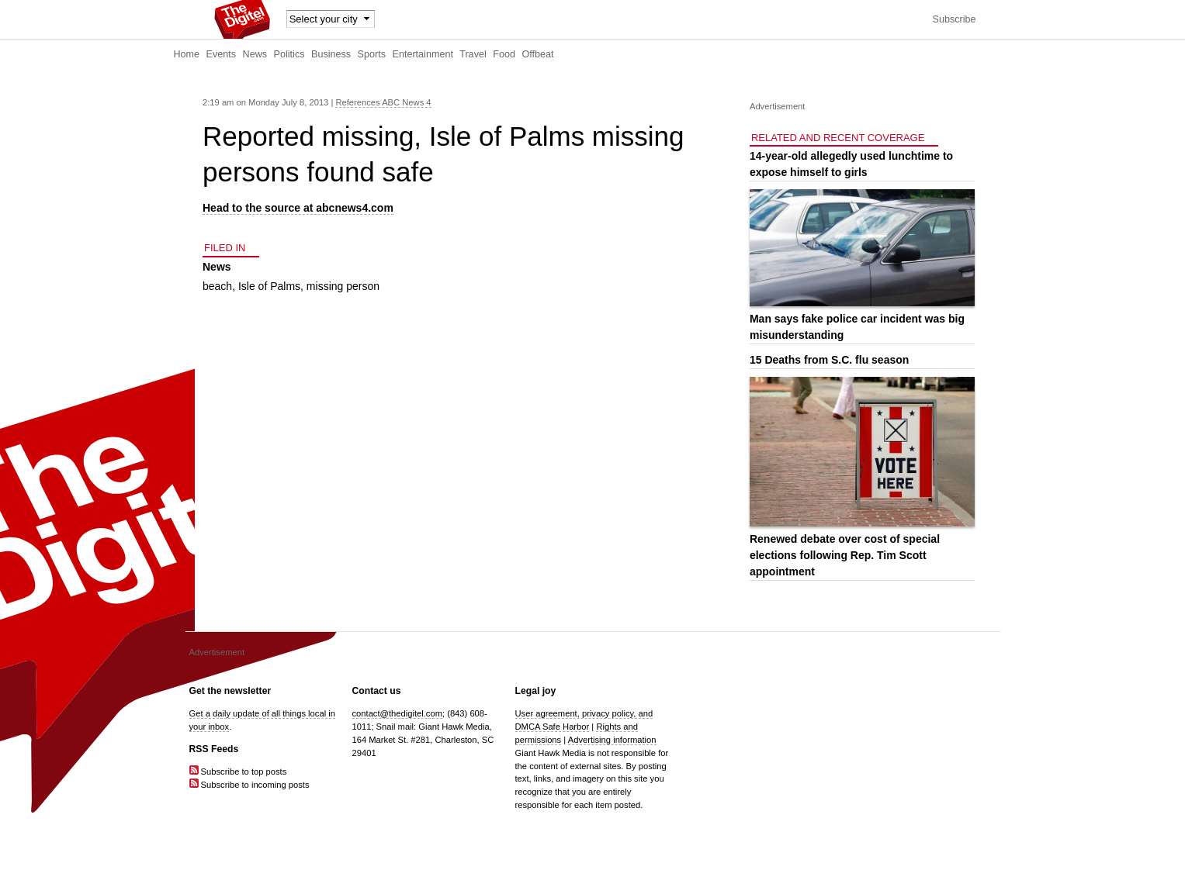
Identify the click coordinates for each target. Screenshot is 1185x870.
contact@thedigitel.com (397, 713)
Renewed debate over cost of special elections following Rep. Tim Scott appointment (845, 555)
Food (504, 54)
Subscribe (953, 19)
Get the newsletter (230, 690)
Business (331, 54)
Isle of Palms (269, 286)
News (255, 54)
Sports (372, 54)
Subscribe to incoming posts (249, 784)
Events (221, 54)
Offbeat (537, 54)
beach (217, 286)
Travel (473, 54)
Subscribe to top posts (238, 771)
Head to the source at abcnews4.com (298, 208)
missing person (343, 286)
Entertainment (423, 54)
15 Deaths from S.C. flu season (829, 360)
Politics (289, 54)
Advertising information (612, 739)
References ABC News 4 (383, 102)
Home (187, 54)
